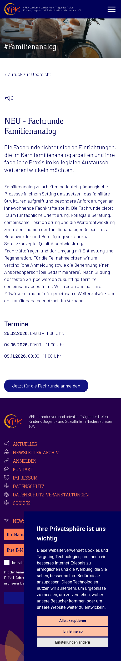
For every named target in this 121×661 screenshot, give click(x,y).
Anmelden (25, 461)
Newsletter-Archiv (36, 453)
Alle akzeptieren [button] (72, 621)
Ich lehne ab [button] (73, 631)
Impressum (25, 478)
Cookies (22, 504)
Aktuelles (25, 445)
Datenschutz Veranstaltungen (51, 495)
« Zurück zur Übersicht (27, 74)
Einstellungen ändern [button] (72, 642)
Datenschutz (28, 487)
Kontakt (23, 470)
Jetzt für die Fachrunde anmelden (46, 386)
